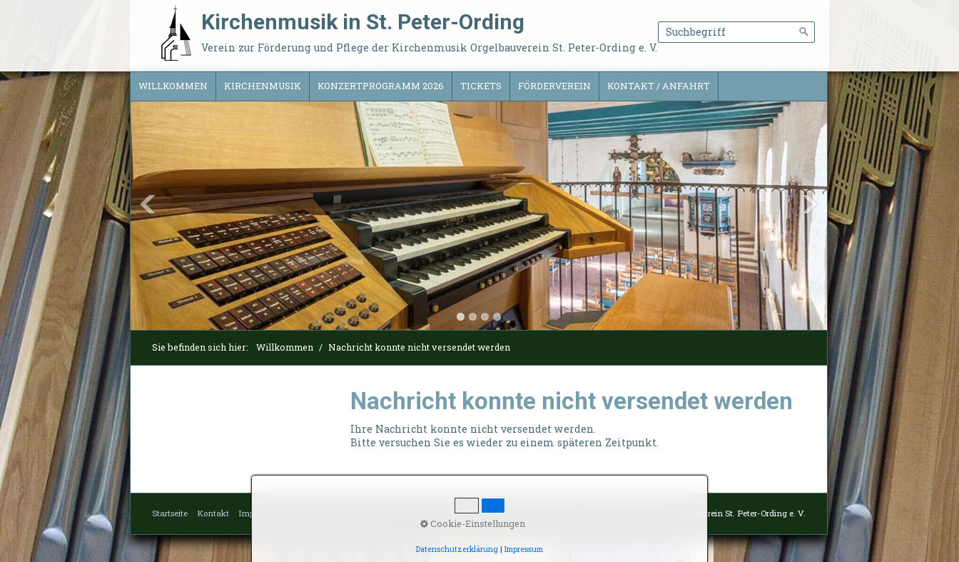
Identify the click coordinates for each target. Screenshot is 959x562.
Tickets (481, 85)
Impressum (260, 513)
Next (809, 204)
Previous (147, 204)
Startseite (170, 513)
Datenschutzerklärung (334, 513)
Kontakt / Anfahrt (658, 85)
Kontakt (213, 513)
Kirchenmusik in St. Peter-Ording (362, 21)
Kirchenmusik (262, 85)
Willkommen (173, 85)
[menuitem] (173, 86)
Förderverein (554, 85)
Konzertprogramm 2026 (381, 85)
